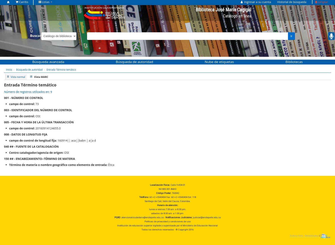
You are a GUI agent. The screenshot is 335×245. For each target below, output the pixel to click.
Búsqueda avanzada (48, 61)
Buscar (35, 36)
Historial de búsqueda (291, 2)
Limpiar (321, 2)
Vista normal (18, 77)
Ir (291, 36)
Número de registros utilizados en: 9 (28, 92)
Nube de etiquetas (219, 61)
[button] (22, 2)
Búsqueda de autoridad (134, 61)
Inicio (9, 69)
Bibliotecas (294, 61)
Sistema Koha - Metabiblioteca (304, 236)
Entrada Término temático (61, 69)
